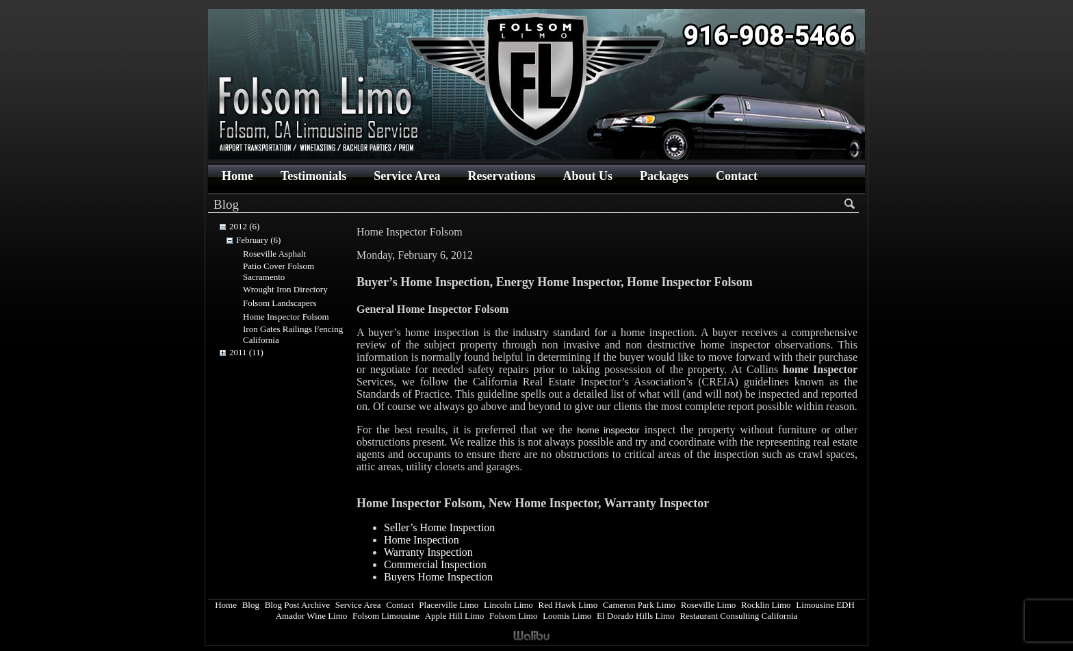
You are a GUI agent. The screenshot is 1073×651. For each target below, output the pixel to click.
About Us (587, 176)
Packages (664, 176)
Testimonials (313, 176)
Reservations (501, 176)
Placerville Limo (448, 605)
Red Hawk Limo (568, 605)
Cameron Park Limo (639, 605)
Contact (737, 176)
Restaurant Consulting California (738, 616)
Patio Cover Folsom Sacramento (278, 271)
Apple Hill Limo (454, 616)
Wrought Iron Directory (285, 289)
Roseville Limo (708, 605)
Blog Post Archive (297, 605)
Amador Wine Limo (312, 616)
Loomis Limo (567, 616)
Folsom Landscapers (279, 303)
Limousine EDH (825, 605)
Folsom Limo (513, 616)
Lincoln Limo (508, 605)
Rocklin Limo (766, 605)
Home (237, 176)
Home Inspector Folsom (286, 316)
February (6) (258, 240)
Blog (250, 605)
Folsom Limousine (385, 616)
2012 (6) (244, 226)
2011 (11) (246, 352)
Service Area (407, 176)
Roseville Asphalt (274, 253)
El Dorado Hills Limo (636, 616)
